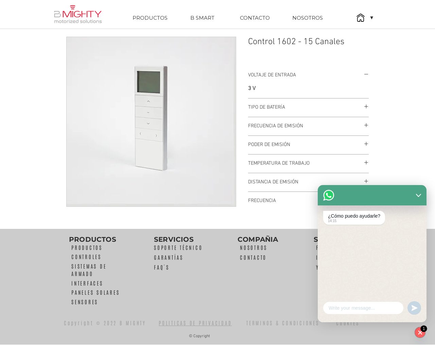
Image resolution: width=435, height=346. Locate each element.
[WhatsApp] (420, 332)
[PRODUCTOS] (150, 17)
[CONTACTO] (255, 17)
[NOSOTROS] (307, 17)
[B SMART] (202, 17)
